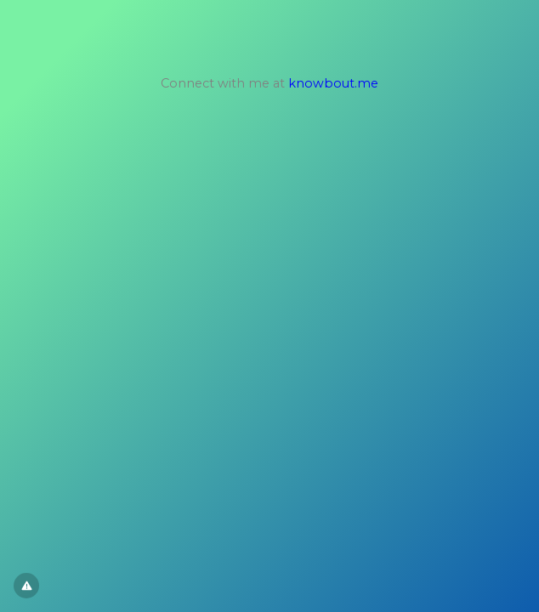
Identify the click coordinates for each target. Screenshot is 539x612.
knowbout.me (333, 83)
